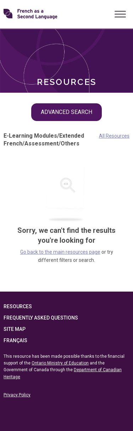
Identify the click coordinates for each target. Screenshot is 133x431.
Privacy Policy (17, 394)
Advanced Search (66, 112)
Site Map (15, 329)
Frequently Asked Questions (41, 318)
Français (15, 340)
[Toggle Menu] (120, 14)
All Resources (114, 136)
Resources (18, 306)
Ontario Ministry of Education (60, 363)
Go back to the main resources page (60, 252)
